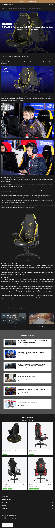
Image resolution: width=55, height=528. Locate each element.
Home (2, 8)
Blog (7, 8)
